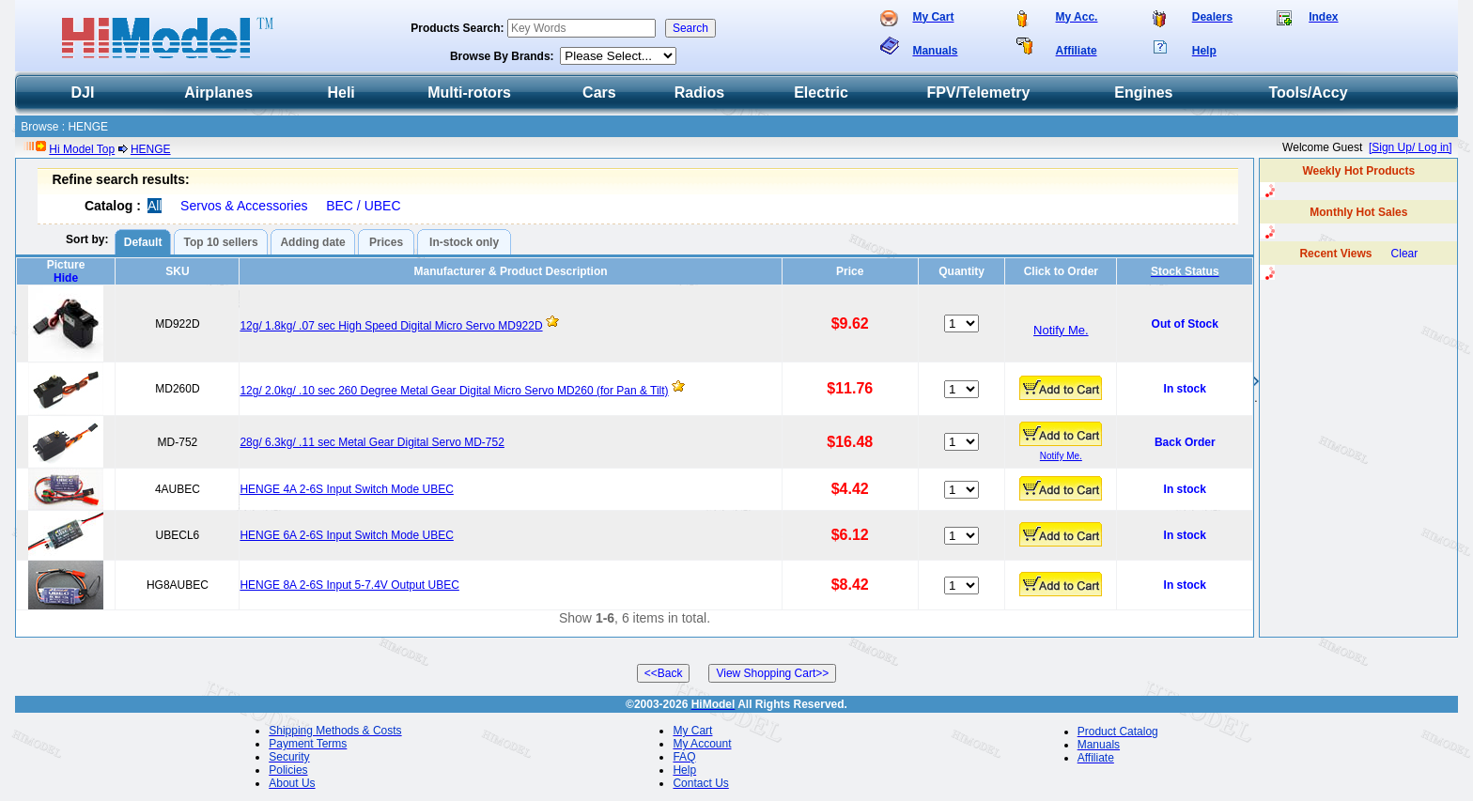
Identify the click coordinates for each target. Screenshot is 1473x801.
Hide (66, 278)
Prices (386, 242)
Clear (1405, 253)
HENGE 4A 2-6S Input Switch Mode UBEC (346, 489)
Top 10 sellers (221, 242)
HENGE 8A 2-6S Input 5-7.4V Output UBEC (349, 585)
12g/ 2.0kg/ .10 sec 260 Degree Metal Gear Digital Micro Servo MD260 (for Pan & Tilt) (454, 390)
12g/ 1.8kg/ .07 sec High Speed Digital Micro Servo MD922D (391, 325)
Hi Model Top (82, 149)
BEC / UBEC (363, 205)
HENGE (151, 149)
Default (143, 242)
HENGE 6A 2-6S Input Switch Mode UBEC (346, 535)
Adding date (312, 242)
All (155, 205)
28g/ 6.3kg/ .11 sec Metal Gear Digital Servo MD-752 (372, 442)
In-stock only (464, 242)
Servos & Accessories (243, 205)
